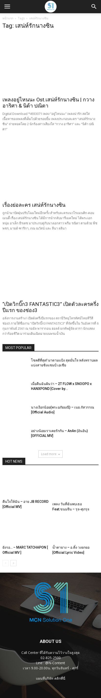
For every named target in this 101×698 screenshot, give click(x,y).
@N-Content (55, 663)
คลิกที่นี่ (59, 678)
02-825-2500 (51, 657)
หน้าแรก (7, 18)
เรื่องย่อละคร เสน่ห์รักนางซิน (33, 205)
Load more (50, 454)
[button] (94, 6)
